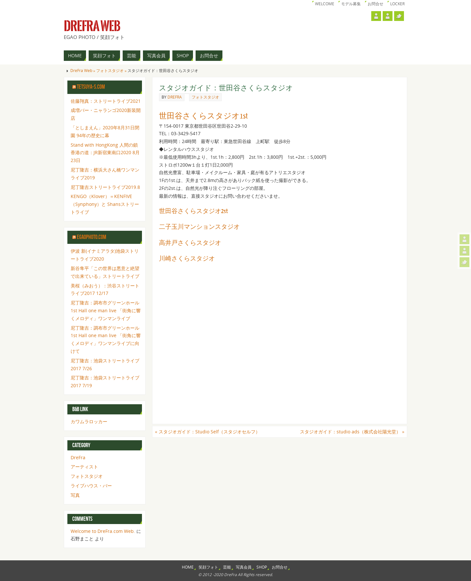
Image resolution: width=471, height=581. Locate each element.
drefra (174, 97)
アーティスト (84, 466)
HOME (188, 567)
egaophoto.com (91, 237)
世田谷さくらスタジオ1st (203, 116)
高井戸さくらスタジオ (190, 243)
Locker (397, 4)
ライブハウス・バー (91, 485)
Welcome (324, 4)
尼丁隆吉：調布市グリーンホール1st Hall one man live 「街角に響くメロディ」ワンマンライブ (106, 310)
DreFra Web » (83, 70)
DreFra (78, 457)
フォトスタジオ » (112, 70)
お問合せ (375, 4)
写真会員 (244, 567)
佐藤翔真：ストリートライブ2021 (106, 101)
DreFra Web (92, 26)
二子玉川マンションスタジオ (199, 227)
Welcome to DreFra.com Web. (103, 531)
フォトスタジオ (205, 97)
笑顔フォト (208, 567)
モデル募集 (351, 4)
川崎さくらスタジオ (187, 258)
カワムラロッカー (89, 421)
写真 (75, 495)
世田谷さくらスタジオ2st (193, 211)
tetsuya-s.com (91, 86)
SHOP (261, 567)
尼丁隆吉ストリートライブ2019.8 (105, 187)
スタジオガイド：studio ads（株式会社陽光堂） (352, 431)
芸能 (227, 567)
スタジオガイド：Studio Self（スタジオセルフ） (207, 431)
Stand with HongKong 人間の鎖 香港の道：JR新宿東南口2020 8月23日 (105, 153)
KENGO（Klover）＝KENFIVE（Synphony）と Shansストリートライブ (105, 204)
